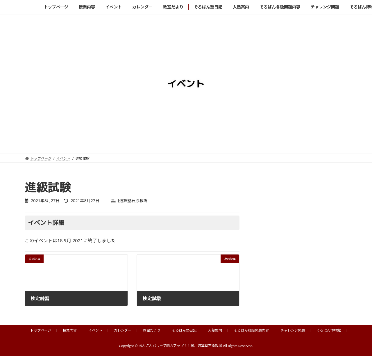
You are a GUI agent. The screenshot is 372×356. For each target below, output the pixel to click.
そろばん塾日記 (184, 330)
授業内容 (70, 330)
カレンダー (122, 330)
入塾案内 (215, 330)
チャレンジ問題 (292, 330)
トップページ (40, 330)
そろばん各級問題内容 (251, 330)
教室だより (151, 330)
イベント (95, 330)
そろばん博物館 (328, 330)
